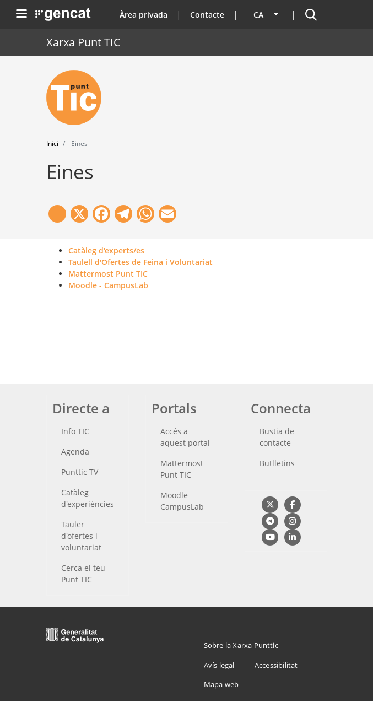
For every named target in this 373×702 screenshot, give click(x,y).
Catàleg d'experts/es (106, 250)
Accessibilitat (276, 665)
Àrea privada (143, 14)
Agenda (75, 451)
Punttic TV (79, 472)
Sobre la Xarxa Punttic (241, 645)
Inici (52, 143)
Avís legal (219, 665)
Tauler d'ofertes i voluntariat (81, 536)
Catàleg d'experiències (87, 498)
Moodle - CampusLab (108, 285)
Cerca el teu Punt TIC (83, 574)
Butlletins (277, 463)
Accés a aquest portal (185, 437)
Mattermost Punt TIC (108, 273)
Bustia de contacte (277, 437)
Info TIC (75, 431)
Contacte (207, 14)
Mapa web (221, 684)
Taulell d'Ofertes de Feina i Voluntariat (140, 262)
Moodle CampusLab (182, 501)
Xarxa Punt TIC (83, 42)
